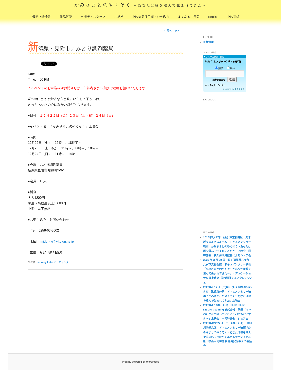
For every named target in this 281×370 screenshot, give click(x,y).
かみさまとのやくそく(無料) (223, 61)
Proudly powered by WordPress (140, 361)
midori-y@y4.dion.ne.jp (57, 241)
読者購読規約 (219, 80)
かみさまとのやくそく (140, 4)
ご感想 (118, 16)
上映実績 (233, 16)
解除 (231, 68)
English (213, 16)
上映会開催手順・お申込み (150, 16)
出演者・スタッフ (93, 16)
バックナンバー (216, 85)
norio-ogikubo (45, 262)
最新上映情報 (41, 16)
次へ (179, 30)
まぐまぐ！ (239, 89)
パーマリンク (61, 262)
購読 (219, 68)
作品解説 (66, 16)
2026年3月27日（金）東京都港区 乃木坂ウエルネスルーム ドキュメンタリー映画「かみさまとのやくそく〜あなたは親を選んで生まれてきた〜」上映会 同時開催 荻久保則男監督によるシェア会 (227, 246)
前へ (168, 30)
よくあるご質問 (188, 16)
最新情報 (208, 42)
